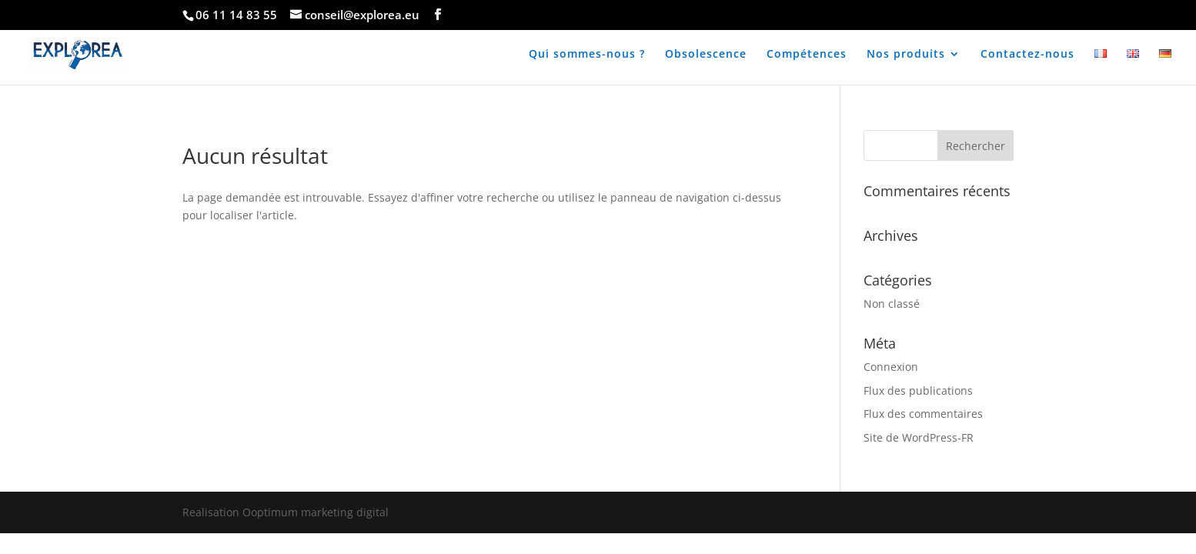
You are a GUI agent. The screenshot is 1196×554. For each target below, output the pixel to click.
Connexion (891, 366)
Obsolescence (706, 54)
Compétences (807, 54)
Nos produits (906, 54)
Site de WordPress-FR (919, 437)
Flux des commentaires (923, 413)
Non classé (892, 303)
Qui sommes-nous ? (587, 54)
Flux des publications (918, 390)
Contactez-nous (1027, 54)
